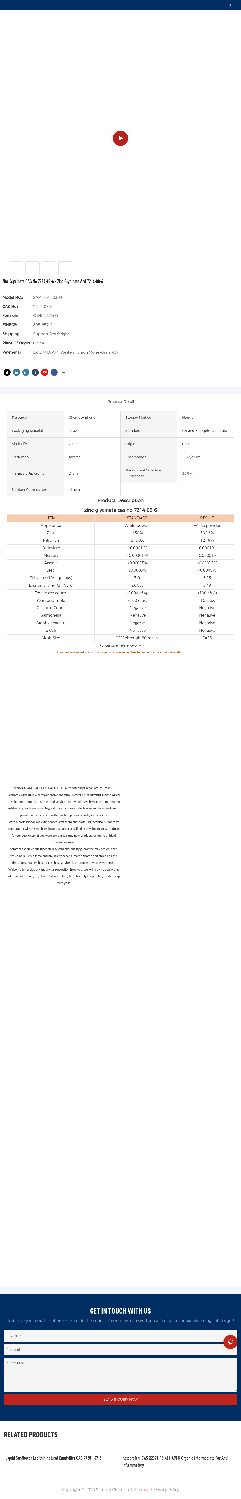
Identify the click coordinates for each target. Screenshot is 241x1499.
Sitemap (141, 1489)
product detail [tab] (120, 402)
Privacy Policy (166, 1489)
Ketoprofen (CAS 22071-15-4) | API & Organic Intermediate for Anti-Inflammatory (175, 1461)
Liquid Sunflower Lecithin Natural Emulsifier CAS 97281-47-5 (53, 1458)
